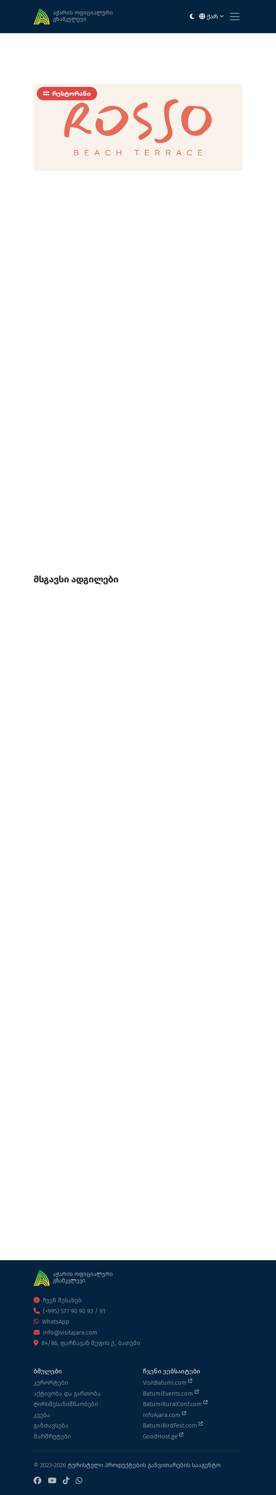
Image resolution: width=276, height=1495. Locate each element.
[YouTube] (52, 1481)
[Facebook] (37, 1481)
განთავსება (51, 1425)
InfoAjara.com (164, 1415)
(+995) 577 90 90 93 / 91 (69, 1311)
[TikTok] (66, 1481)
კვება (42, 1415)
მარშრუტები (52, 1436)
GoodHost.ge (163, 1436)
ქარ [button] (211, 16)
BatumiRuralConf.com (175, 1404)
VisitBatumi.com (167, 1382)
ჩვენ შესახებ (58, 1300)
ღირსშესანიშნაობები (66, 1404)
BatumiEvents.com (171, 1393)
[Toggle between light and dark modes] (192, 16)
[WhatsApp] (79, 1481)
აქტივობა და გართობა (67, 1393)
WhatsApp (51, 1321)
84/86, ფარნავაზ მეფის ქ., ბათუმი (87, 1343)
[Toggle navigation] (234, 16)
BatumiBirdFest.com (173, 1425)
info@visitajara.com (66, 1332)
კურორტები (51, 1382)
